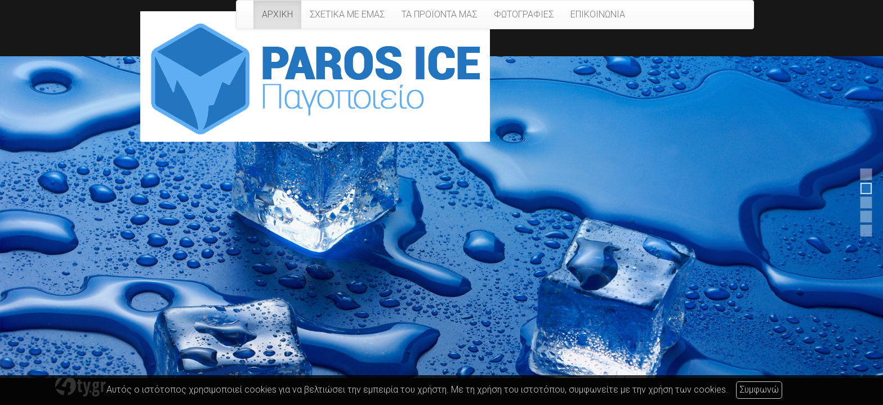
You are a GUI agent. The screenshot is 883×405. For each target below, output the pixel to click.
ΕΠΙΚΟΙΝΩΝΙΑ (597, 14)
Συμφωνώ (759, 389)
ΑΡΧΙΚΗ (277, 14)
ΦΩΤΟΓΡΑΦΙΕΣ (524, 14)
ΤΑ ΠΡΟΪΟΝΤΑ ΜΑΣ (439, 14)
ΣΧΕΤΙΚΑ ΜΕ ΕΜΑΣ (347, 14)
